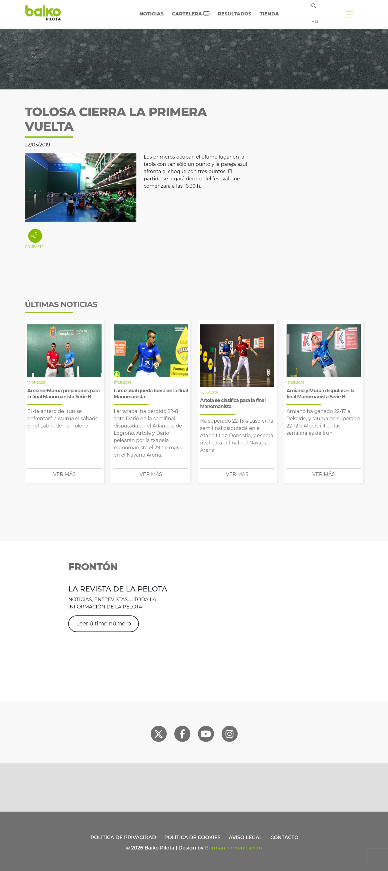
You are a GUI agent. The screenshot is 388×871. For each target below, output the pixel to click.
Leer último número (103, 623)
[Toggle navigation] (349, 15)
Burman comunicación (233, 848)
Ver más (64, 474)
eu (314, 22)
